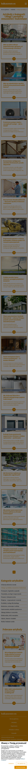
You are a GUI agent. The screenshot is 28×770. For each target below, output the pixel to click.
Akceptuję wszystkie (20, 767)
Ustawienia (11, 763)
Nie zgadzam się (21, 763)
